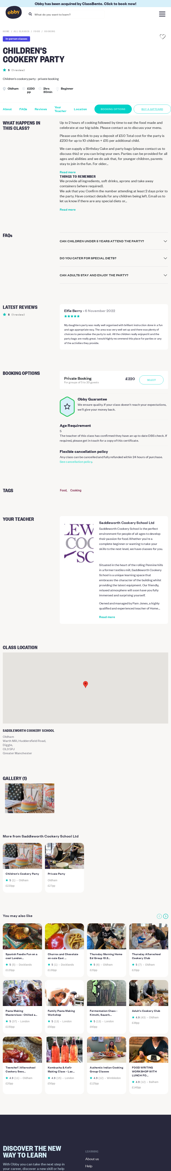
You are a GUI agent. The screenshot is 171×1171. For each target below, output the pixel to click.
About (7, 109)
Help (88, 1165)
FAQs (23, 109)
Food (63, 490)
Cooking (75, 490)
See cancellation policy (76, 461)
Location (80, 109)
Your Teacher (61, 109)
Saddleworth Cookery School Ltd (126, 522)
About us (92, 1158)
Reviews (41, 109)
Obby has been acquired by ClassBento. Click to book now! (85, 3)
